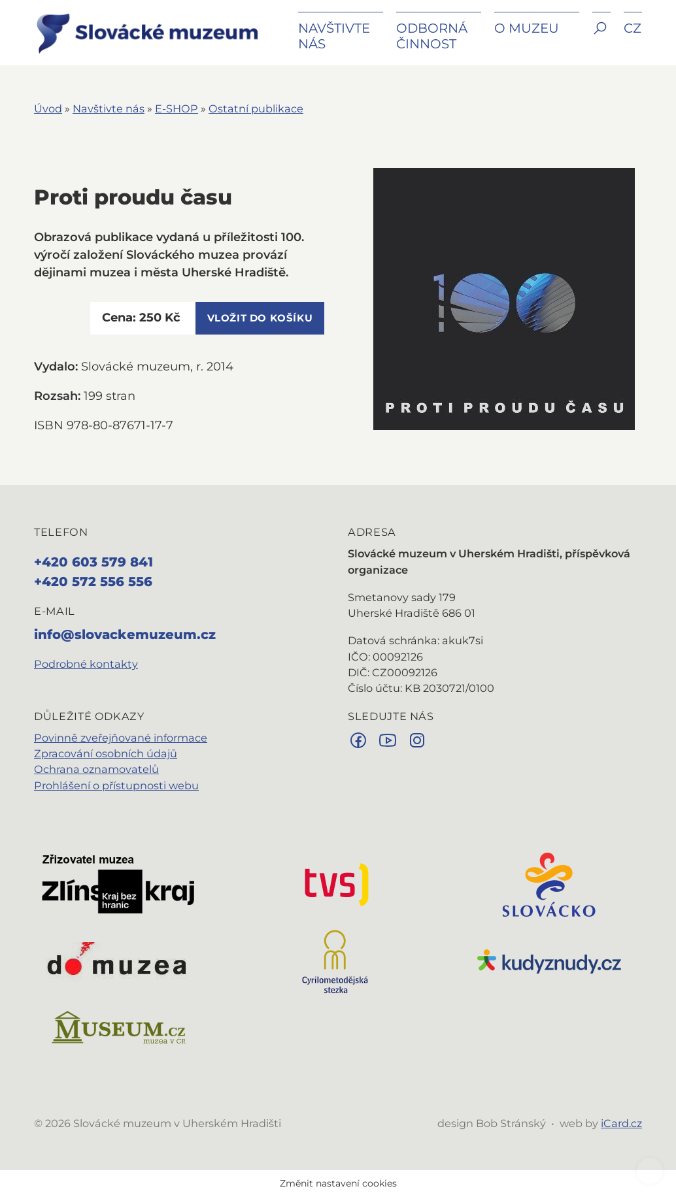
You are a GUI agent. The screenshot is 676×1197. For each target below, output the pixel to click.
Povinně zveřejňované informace (120, 737)
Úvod (48, 108)
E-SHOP (176, 108)
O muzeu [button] (526, 28)
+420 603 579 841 (93, 562)
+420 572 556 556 (93, 581)
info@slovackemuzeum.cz (125, 634)
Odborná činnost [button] (431, 36)
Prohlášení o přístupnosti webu (116, 785)
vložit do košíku (260, 318)
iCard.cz (621, 1123)
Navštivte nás (108, 108)
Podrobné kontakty (86, 663)
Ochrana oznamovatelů (96, 769)
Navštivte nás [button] (334, 36)
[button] (601, 37)
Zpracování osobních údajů (105, 753)
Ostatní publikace (256, 108)
